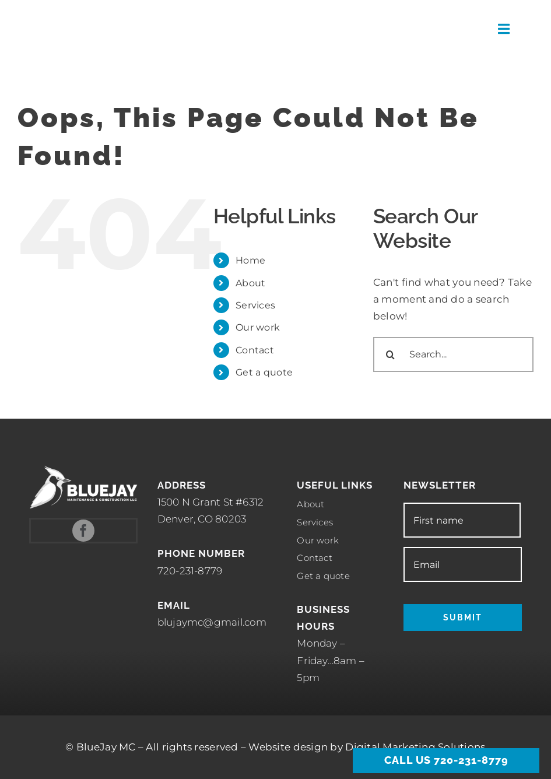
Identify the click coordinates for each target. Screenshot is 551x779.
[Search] (390, 354)
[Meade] (90, 9)
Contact (255, 350)
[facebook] (83, 531)
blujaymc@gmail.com (212, 622)
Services (255, 305)
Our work (258, 327)
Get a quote (264, 372)
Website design (288, 747)
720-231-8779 (190, 571)
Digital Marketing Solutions (415, 747)
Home (250, 260)
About (250, 283)
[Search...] (453, 354)
